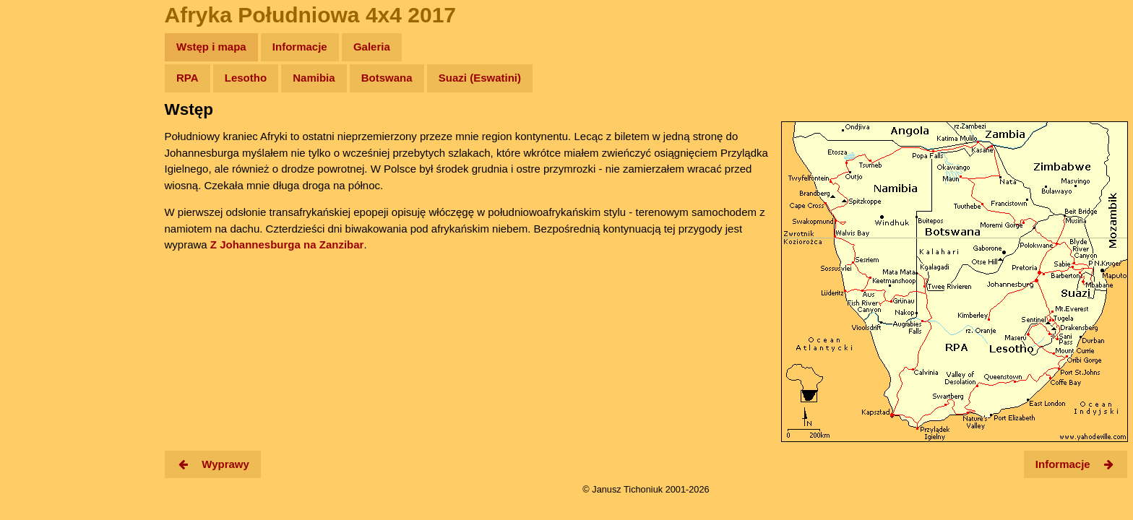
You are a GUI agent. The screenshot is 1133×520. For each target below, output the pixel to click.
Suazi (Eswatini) (480, 78)
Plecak (42, 242)
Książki (43, 187)
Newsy (42, 158)
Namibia (314, 78)
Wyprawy (48, 103)
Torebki (43, 298)
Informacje (299, 46)
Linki (37, 270)
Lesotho (246, 78)
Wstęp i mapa (211, 46)
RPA (187, 78)
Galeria (371, 46)
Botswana (387, 78)
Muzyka (44, 214)
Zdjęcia (43, 131)
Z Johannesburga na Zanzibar (287, 244)
